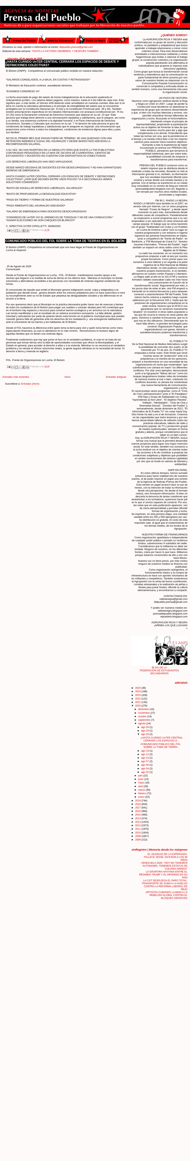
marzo (142, 789)
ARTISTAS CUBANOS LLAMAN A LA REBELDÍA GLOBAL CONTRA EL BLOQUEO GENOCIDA (166, 895)
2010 (138, 832)
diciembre (144, 709)
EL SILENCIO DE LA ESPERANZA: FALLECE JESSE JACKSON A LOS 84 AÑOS (165, 857)
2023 (138, 695)
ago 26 (145, 734)
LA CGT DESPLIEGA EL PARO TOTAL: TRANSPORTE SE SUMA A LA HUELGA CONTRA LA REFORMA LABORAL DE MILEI (164, 885)
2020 (138, 705)
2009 (138, 836)
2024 (138, 691)
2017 (138, 807)
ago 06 (145, 764)
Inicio (67, 376)
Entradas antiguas (116, 376)
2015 (138, 814)
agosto (142, 723)
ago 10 (145, 757)
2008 (138, 839)
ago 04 (145, 768)
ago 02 (145, 772)
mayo (141, 782)
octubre (142, 716)
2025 (138, 687)
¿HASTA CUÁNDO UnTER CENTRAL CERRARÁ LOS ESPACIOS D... (162, 739)
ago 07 (145, 761)
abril (141, 786)
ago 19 (145, 750)
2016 (138, 811)
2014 (138, 818)
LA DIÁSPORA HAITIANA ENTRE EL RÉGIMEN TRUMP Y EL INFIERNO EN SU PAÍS (163, 874)
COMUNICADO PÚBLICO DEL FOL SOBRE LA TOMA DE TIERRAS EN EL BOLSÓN (65, 241)
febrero (142, 793)
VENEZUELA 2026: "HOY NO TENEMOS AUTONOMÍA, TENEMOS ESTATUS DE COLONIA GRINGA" (164, 865)
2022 (138, 698)
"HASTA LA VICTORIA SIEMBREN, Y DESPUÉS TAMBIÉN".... (73, 51)
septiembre (144, 719)
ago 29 (145, 727)
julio (140, 775)
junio (141, 779)
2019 (138, 800)
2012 (138, 825)
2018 (138, 804)
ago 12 (145, 754)
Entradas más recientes (16, 376)
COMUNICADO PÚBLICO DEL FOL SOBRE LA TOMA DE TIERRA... (160, 745)
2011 (138, 828)
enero (141, 796)
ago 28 (145, 730)
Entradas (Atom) (30, 383)
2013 (138, 821)
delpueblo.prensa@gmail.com (76, 47)
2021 (138, 702)
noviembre (144, 712)
